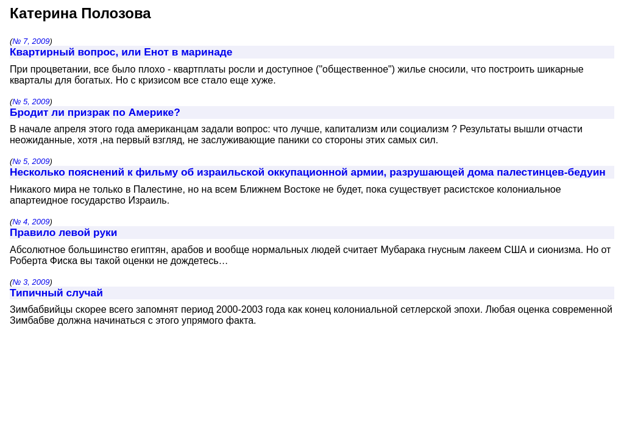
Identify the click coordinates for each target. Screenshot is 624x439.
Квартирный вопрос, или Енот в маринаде (121, 52)
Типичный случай (56, 293)
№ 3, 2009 (30, 282)
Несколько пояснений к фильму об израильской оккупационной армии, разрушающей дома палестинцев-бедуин (308, 172)
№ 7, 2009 (30, 41)
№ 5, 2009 (30, 101)
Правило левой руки (63, 232)
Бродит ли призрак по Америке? (95, 112)
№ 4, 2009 (30, 221)
